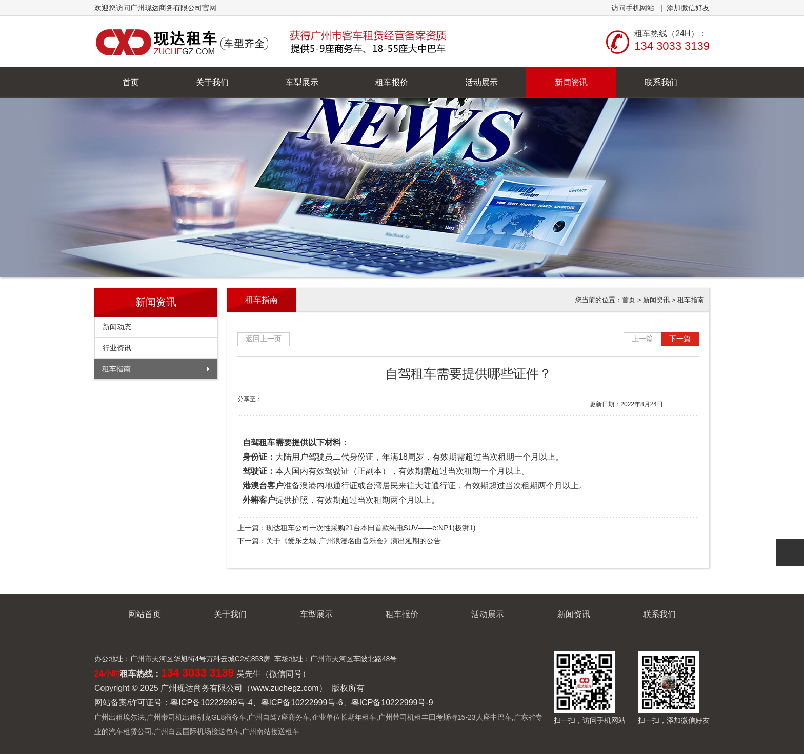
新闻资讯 (571, 82)
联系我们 (661, 82)
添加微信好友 (688, 8)
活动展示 (481, 82)
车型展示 (302, 82)
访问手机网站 (632, 8)
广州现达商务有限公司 (272, 41)
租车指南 (116, 369)
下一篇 (680, 338)
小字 (692, 401)
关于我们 (212, 82)
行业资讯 (117, 348)
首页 (131, 82)
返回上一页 (264, 338)
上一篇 (642, 338)
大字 (677, 401)
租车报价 (391, 82)
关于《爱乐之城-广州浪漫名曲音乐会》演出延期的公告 (353, 541)
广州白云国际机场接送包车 (197, 731)
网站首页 (144, 614)
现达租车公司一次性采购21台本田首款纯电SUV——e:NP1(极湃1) (370, 528)
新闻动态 (117, 327)
